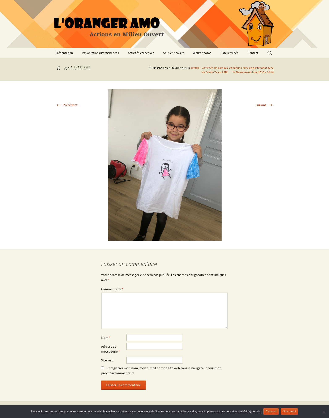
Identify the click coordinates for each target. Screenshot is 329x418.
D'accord (271, 411)
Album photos (202, 53)
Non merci (289, 411)
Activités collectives (141, 53)
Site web (107, 360)
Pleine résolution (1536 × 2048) (255, 72)
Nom (105, 337)
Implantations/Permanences (100, 53)
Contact (253, 53)
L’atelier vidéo (229, 53)
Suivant (265, 105)
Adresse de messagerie (110, 348)
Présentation (64, 53)
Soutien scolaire (173, 53)
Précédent (66, 105)
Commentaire (112, 289)
